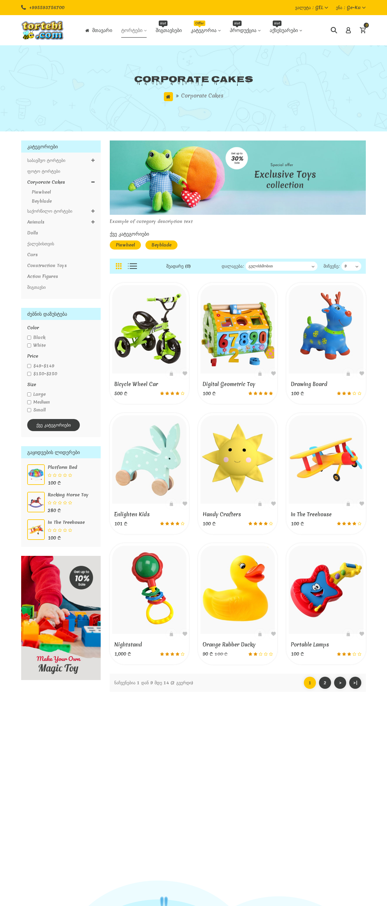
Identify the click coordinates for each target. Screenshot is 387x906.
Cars (32, 255)
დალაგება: (233, 266)
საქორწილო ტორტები (61, 211)
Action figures (42, 276)
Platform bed (62, 467)
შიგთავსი (36, 287)
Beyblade (39, 201)
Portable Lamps (310, 644)
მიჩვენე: (332, 266)
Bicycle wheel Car (136, 384)
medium (38, 402)
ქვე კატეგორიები (53, 425)
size (31, 385)
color (33, 328)
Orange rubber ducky (229, 644)
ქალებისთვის (40, 244)
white (36, 345)
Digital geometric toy (229, 384)
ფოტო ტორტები (43, 171)
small (36, 410)
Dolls (32, 233)
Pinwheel (39, 192)
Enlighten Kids (132, 514)
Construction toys (47, 266)
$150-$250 (42, 374)
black (36, 337)
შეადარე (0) (178, 266)
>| (355, 683)
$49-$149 (40, 366)
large (36, 394)
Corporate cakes (202, 95)
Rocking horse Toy (68, 495)
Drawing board (309, 384)
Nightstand (128, 644)
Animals (61, 222)
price (32, 356)
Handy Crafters (222, 514)
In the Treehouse (66, 522)
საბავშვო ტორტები (61, 160)
